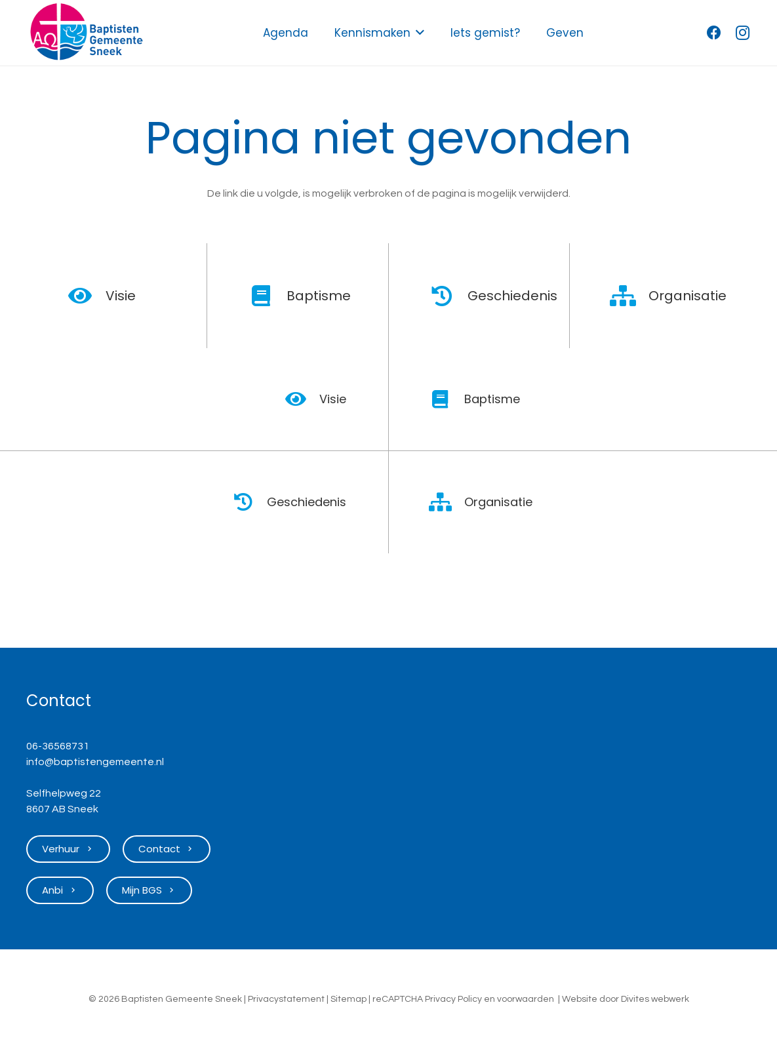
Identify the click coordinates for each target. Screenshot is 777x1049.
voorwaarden (525, 999)
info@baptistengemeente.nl (95, 762)
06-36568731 (57, 746)
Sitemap (348, 999)
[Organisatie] (630, 295)
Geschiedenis (512, 296)
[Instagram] (742, 32)
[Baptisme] (268, 295)
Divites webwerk (655, 999)
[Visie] (87, 295)
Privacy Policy (453, 999)
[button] (417, 33)
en (489, 999)
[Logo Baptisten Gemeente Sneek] (86, 33)
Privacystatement (286, 999)
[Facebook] (714, 32)
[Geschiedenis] (449, 295)
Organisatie (687, 296)
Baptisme (319, 296)
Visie (121, 296)
